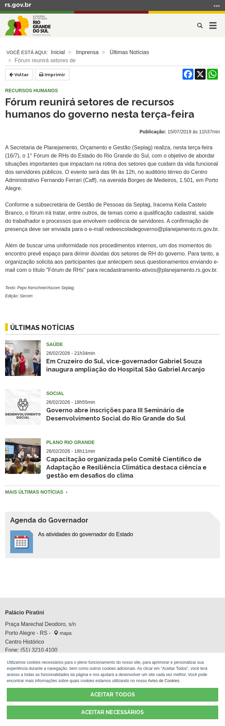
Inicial (58, 52)
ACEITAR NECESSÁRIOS (112, 712)
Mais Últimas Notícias (35, 492)
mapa (63, 633)
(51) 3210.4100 (38, 650)
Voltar (19, 74)
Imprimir (52, 74)
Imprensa (87, 52)
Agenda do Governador (49, 520)
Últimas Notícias (129, 52)
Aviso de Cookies (163, 680)
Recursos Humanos (31, 90)
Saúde (54, 344)
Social (55, 393)
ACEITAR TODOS (112, 694)
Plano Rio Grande (70, 442)
